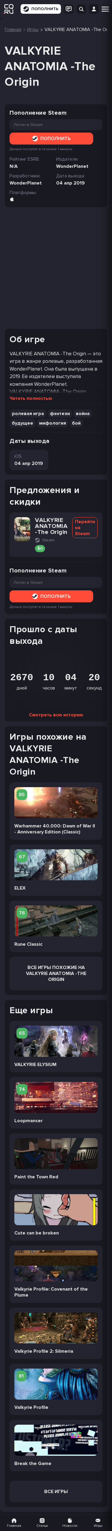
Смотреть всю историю (56, 715)
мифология (52, 423)
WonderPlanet (26, 183)
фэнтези (60, 414)
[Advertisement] (56, 268)
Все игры (56, 1492)
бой (76, 423)
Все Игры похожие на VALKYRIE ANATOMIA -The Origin (56, 973)
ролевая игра (28, 414)
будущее (22, 423)
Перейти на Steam (85, 528)
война (83, 414)
